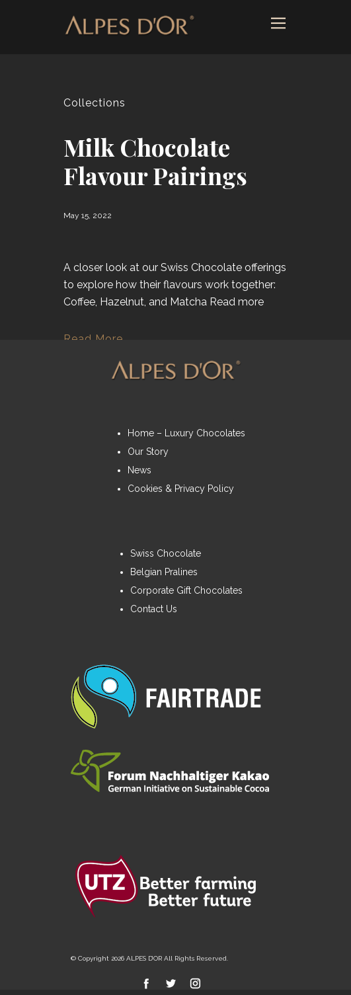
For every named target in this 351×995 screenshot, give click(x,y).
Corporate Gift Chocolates (186, 590)
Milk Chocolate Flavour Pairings (155, 161)
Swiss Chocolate (165, 553)
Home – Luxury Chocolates (186, 433)
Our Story (148, 451)
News (139, 470)
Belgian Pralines (164, 572)
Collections (94, 103)
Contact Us (153, 609)
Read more (237, 302)
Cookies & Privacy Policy (181, 488)
